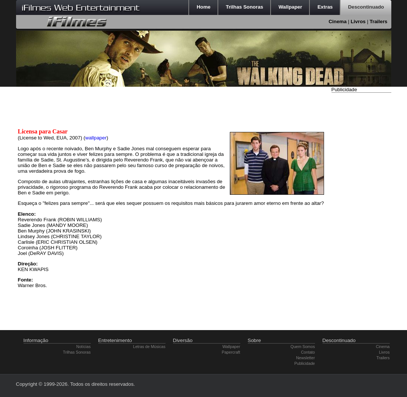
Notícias (83, 346)
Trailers (378, 21)
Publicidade (304, 363)
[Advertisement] (361, 207)
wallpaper (96, 138)
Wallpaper (231, 346)
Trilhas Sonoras (76, 352)
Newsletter (305, 358)
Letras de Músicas (149, 346)
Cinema (337, 21)
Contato (308, 352)
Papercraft (231, 352)
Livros (358, 21)
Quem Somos (302, 346)
